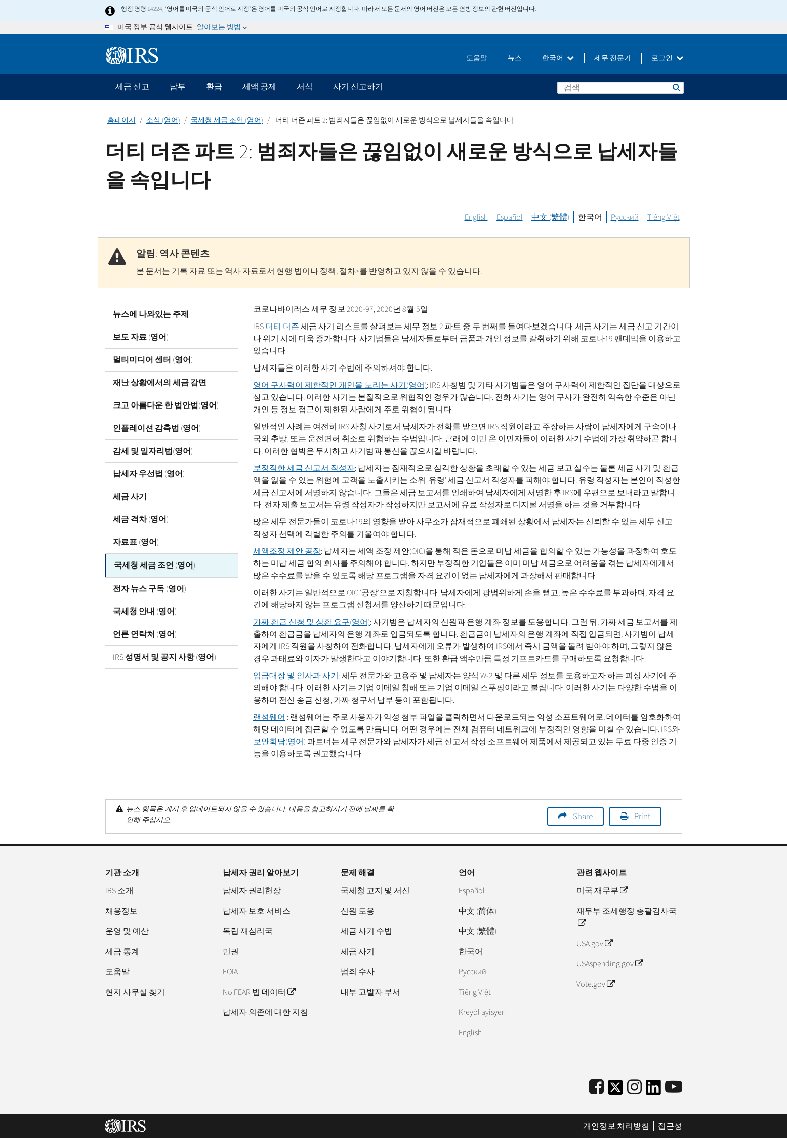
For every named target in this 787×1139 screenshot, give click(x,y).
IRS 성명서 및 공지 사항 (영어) (164, 656)
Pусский (472, 972)
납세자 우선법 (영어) (149, 473)
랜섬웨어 (269, 717)
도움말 (476, 58)
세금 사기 (130, 496)
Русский (625, 217)
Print (642, 816)
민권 (231, 951)
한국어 (558, 58)
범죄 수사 (358, 972)
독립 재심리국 (248, 931)
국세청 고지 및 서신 (375, 891)
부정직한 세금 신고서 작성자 (304, 468)
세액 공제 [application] (259, 86)
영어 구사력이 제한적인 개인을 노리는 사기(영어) (340, 385)
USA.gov (594, 943)
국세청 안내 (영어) (145, 610)
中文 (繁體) (550, 217)
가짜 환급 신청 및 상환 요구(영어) (311, 622)
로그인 (667, 58)
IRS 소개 (119, 891)
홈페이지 (121, 120)
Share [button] (583, 816)
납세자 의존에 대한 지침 (265, 1012)
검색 (675, 87)
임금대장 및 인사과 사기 (296, 675)
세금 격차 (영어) (141, 519)
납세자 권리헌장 (252, 891)
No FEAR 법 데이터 (259, 992)
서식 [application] (305, 86)
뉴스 (515, 58)
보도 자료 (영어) (141, 337)
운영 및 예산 (127, 931)
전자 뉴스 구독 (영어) (149, 587)
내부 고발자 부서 (370, 992)
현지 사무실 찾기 (135, 992)
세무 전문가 (612, 58)
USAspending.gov (609, 963)
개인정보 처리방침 (616, 1126)
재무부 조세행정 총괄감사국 (626, 917)
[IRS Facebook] (596, 1087)
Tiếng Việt (663, 217)
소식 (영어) (163, 120)
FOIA (230, 972)
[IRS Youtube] (673, 1087)
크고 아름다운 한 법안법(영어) (166, 405)
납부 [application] (178, 86)
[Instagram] (634, 1087)
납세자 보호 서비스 (257, 911)
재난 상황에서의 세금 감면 (159, 382)
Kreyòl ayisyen (482, 1012)
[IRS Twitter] (615, 1090)
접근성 (670, 1126)
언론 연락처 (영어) (145, 633)
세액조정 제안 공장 (287, 551)
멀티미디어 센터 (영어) (153, 359)
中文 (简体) (477, 911)
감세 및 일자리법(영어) (153, 451)
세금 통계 (122, 951)
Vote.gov (595, 984)
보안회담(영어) (279, 741)
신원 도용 (358, 911)
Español (509, 217)
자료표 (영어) (136, 542)
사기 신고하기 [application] (358, 86)
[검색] (620, 88)
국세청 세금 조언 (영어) (227, 120)
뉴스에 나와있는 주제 (151, 314)
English (476, 217)
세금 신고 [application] (132, 86)
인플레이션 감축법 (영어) (157, 428)
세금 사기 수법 (366, 931)
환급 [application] (214, 86)
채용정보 (121, 911)
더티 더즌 (283, 326)
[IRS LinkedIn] (653, 1090)
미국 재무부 (602, 891)
